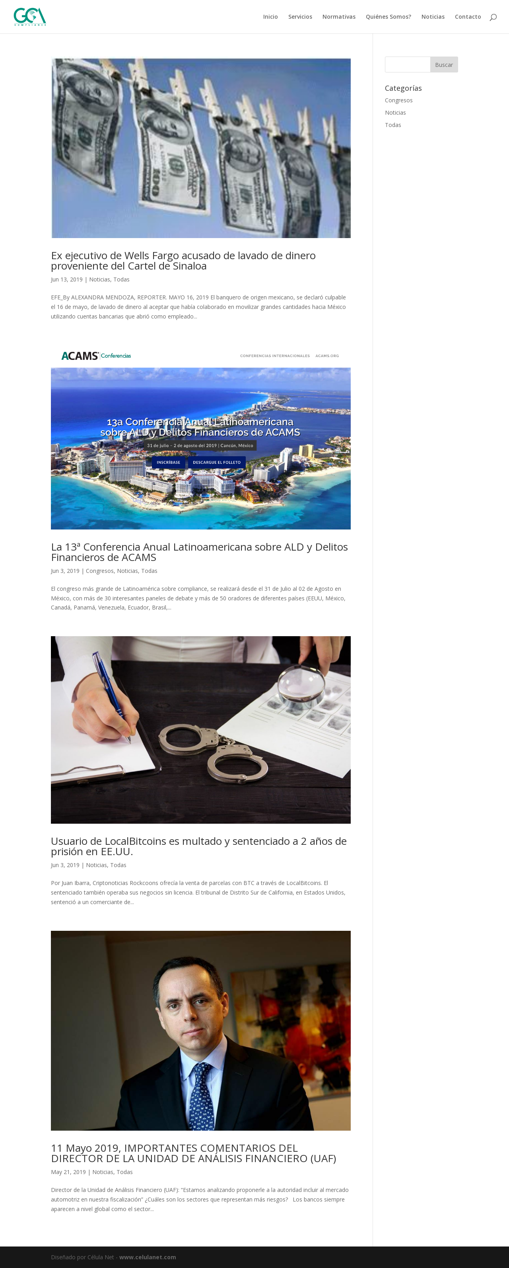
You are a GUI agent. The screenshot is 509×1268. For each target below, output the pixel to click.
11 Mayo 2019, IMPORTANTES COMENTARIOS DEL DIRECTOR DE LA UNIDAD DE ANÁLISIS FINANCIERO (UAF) (193, 1153)
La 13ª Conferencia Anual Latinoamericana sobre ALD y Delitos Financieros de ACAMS (199, 551)
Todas (121, 279)
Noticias (433, 17)
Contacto (468, 17)
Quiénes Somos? (388, 17)
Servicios (300, 17)
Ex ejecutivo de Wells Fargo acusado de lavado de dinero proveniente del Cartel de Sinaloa (183, 260)
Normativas (339, 17)
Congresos (100, 570)
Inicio (270, 17)
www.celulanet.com (147, 1257)
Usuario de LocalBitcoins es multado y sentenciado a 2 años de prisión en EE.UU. (199, 846)
